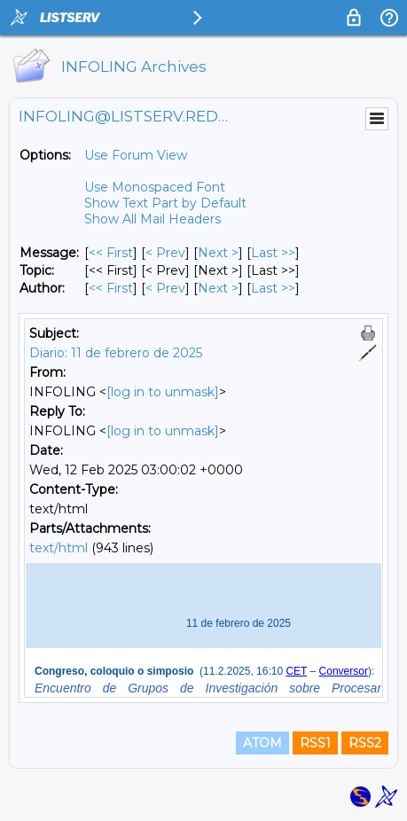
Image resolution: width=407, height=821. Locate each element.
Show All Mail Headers (152, 219)
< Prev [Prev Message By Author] (165, 288)
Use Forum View (135, 155)
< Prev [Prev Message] (165, 253)
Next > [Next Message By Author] (218, 288)
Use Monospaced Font (154, 187)
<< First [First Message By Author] (111, 288)
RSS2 (364, 743)
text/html (58, 548)
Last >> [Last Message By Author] (273, 288)
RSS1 (315, 743)
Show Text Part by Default (165, 203)
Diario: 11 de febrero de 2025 (115, 353)
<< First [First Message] (111, 253)
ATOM (262, 743)
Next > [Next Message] (218, 253)
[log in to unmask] (162, 392)
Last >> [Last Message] (273, 253)
